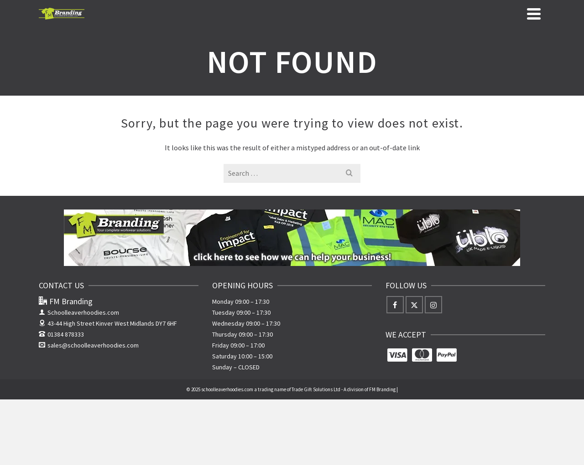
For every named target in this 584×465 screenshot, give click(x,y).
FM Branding (382, 389)
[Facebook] (395, 304)
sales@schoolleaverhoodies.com (89, 345)
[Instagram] (433, 304)
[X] (414, 304)
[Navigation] (533, 13)
